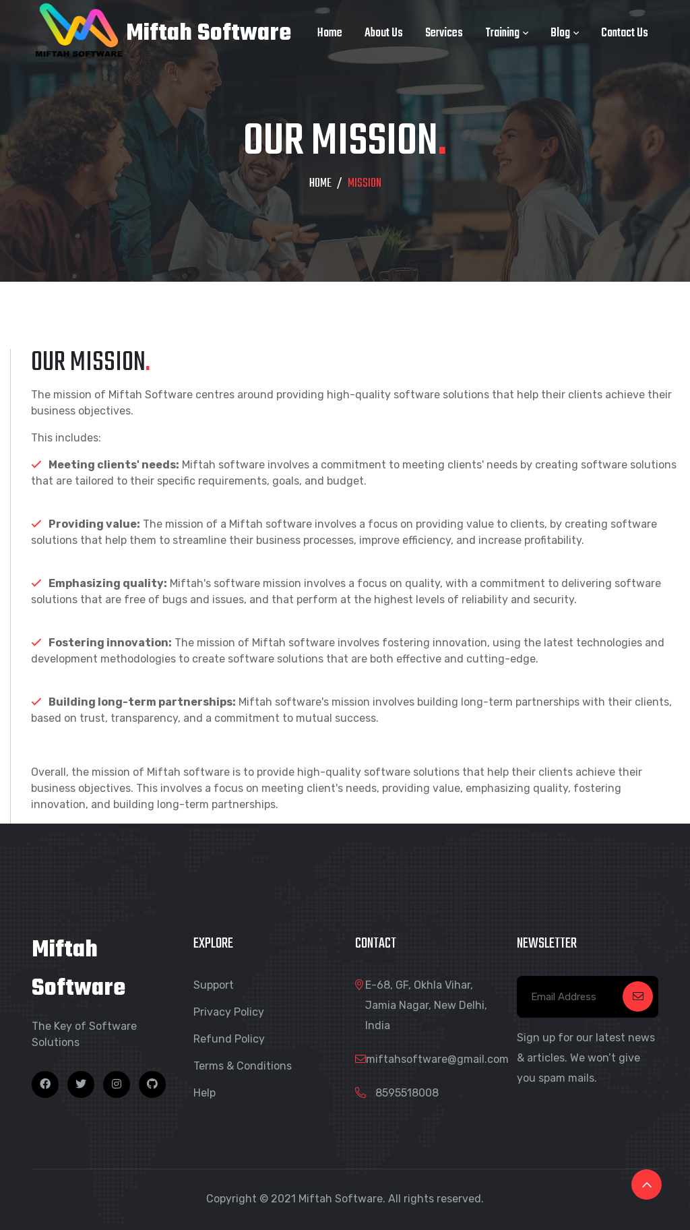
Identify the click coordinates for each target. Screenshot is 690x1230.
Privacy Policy (228, 1012)
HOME (320, 183)
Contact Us (624, 33)
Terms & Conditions (242, 1065)
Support (213, 985)
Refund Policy (229, 1039)
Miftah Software (161, 33)
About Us (384, 33)
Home (329, 33)
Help (204, 1092)
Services (444, 33)
